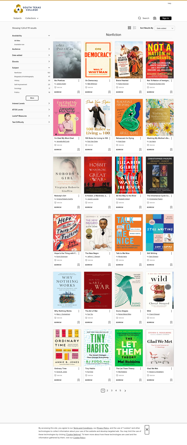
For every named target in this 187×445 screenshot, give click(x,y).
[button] (143, 18)
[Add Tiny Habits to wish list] (109, 380)
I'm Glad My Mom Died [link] (64, 138)
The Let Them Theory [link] (125, 369)
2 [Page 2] (107, 390)
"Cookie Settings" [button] (73, 434)
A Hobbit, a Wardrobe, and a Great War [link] (96, 196)
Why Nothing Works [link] (63, 311)
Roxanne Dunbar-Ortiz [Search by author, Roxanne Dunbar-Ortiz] (157, 84)
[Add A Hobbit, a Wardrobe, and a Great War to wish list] (109, 207)
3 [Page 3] (111, 390)
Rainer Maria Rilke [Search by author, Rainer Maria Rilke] (124, 314)
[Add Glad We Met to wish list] (171, 380)
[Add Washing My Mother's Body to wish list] (171, 149)
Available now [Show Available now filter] (19, 45)
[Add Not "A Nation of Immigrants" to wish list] (171, 92)
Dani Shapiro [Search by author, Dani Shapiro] (153, 257)
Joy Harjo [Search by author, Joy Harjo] (152, 141)
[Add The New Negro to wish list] (109, 265)
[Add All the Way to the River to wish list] (140, 207)
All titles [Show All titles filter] (17, 41)
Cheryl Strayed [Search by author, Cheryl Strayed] (154, 314)
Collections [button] (32, 18)
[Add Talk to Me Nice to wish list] (140, 265)
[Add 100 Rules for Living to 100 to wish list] (109, 149)
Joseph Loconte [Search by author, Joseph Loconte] (92, 199)
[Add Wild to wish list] (171, 322)
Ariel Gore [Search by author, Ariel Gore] (121, 141)
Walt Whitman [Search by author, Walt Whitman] (92, 84)
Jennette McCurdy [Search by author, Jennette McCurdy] (62, 141)
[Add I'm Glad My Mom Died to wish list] (78, 149)
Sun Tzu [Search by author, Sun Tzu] (90, 314)
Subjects (17, 18)
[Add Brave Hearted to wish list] (140, 92)
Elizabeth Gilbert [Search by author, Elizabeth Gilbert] (124, 199)
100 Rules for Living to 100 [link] (96, 138)
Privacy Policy (103, 428)
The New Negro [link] (92, 253)
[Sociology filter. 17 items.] (32, 88)
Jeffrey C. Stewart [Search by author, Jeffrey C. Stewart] (93, 257)
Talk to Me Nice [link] (122, 253)
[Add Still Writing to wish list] (171, 265)
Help (169, 3)
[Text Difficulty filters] (31, 122)
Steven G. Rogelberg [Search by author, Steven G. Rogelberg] (156, 372)
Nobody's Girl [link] (60, 196)
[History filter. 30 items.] (32, 80)
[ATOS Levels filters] (31, 110)
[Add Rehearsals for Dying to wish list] (140, 149)
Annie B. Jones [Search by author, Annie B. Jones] (61, 372)
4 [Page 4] (116, 390)
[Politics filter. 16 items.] (32, 92)
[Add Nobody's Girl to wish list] (78, 207)
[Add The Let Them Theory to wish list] (140, 380)
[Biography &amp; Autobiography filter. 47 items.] (32, 76)
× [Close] (147, 430)
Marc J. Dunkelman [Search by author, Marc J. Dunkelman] (63, 314)
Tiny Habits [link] (90, 369)
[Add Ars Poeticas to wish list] (78, 92)
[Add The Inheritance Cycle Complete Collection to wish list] (171, 207)
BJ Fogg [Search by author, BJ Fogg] (90, 372)
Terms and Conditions (82, 428)
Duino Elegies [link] (122, 311)
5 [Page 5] (120, 390)
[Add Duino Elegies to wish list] (140, 322)
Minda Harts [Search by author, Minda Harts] (122, 257)
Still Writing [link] (152, 253)
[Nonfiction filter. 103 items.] (32, 72)
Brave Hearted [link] (122, 81)
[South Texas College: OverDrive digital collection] (27, 8)
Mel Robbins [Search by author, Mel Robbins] (122, 372)
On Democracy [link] (91, 81)
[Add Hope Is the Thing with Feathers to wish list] (78, 265)
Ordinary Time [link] (60, 369)
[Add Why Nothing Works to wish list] (78, 322)
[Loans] (155, 18)
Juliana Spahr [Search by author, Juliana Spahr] (61, 84)
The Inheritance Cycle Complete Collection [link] (158, 196)
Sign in (165, 18)
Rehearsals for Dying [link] (125, 138)
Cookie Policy (79, 437)
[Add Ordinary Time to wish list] (78, 380)
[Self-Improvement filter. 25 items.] (32, 84)
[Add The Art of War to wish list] (109, 322)
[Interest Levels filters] (31, 103)
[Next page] (125, 390)
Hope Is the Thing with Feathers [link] (65, 253)
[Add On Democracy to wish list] (109, 92)
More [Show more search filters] (32, 98)
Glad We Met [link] (152, 369)
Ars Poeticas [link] (59, 81)
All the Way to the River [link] (126, 196)
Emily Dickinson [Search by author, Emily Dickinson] (62, 257)
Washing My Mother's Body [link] (158, 138)
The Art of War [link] (91, 311)
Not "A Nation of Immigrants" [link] (158, 81)
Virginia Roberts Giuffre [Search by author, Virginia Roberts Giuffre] (64, 199)
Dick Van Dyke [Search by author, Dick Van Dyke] (92, 141)
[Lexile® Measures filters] (31, 116)
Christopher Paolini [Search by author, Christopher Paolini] (156, 199)
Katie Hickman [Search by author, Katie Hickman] (123, 84)
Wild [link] (149, 311)
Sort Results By (146, 28)
